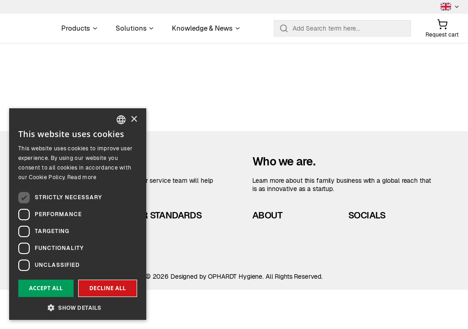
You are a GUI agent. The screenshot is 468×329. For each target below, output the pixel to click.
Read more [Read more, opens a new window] (82, 177)
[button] (77, 307)
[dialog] (77, 214)
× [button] (133, 119)
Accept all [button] (46, 288)
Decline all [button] (108, 288)
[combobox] (121, 119)
